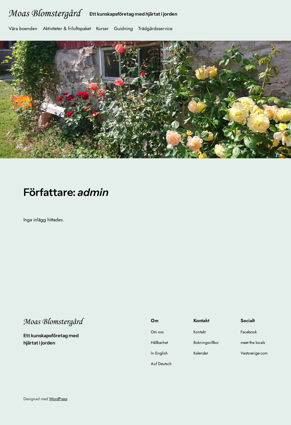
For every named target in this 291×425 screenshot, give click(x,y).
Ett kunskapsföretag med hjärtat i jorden (133, 14)
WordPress (58, 399)
